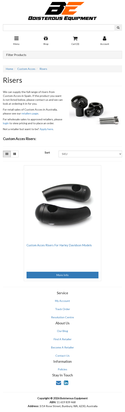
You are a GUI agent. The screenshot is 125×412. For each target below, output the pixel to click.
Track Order (62, 309)
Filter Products (16, 55)
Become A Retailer (62, 347)
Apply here (46, 129)
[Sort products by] (90, 154)
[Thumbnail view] (7, 154)
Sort (47, 152)
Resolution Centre (62, 317)
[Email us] (58, 383)
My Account (62, 300)
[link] (66, 383)
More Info (62, 275)
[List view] (14, 154)
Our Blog (62, 331)
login (6, 123)
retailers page (29, 113)
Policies (62, 369)
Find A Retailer (63, 339)
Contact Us (62, 355)
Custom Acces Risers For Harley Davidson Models (59, 245)
